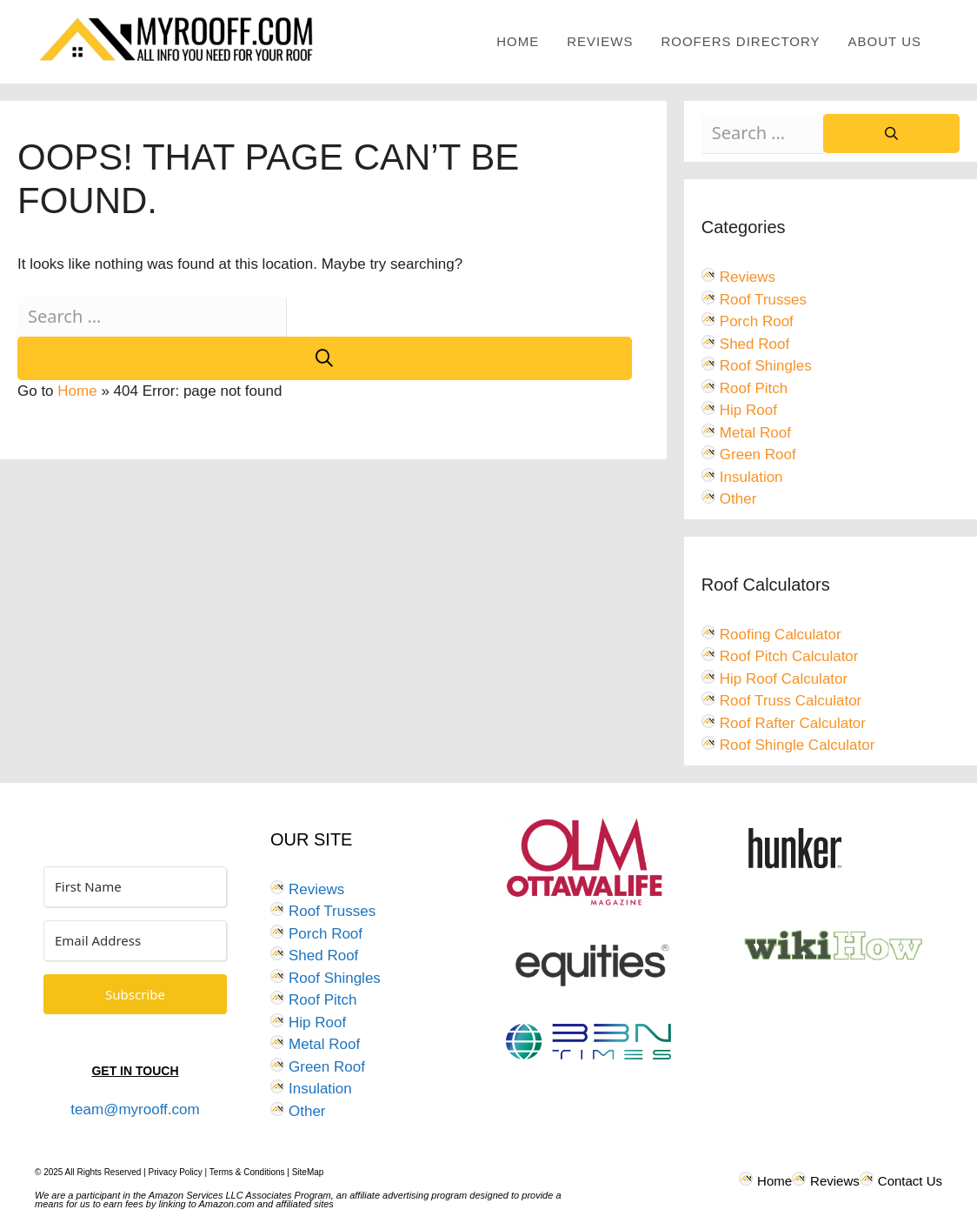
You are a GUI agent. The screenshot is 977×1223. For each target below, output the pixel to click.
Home (517, 41)
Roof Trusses (763, 299)
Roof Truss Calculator (790, 700)
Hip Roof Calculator (783, 679)
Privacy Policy (176, 1172)
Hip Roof (748, 410)
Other (738, 499)
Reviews (600, 41)
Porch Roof (757, 321)
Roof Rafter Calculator (793, 723)
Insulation (751, 477)
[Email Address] (135, 940)
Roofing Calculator (780, 634)
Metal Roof (755, 432)
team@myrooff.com (134, 1109)
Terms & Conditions (247, 1172)
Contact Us (910, 1180)
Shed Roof (754, 344)
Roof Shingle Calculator (797, 745)
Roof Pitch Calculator (789, 656)
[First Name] (135, 886)
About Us (884, 41)
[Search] (324, 358)
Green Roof (758, 454)
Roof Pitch (754, 388)
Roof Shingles (766, 366)
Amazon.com (227, 1204)
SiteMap (308, 1172)
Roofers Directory (740, 41)
